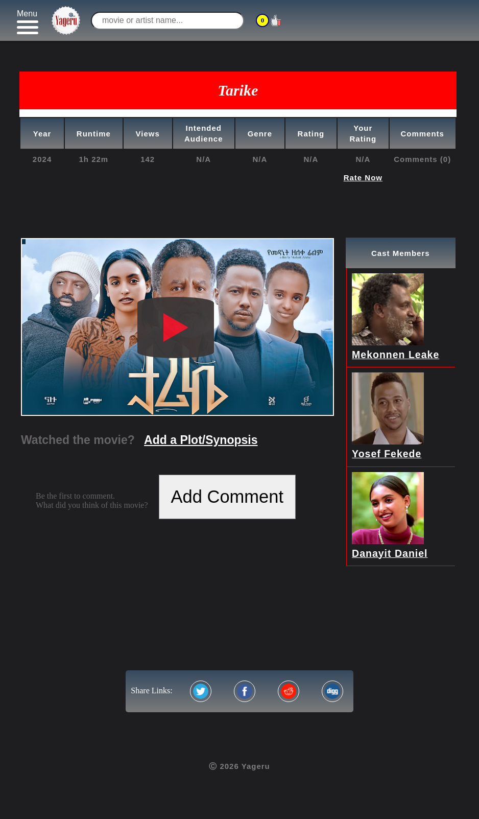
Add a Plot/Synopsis (200, 440)
